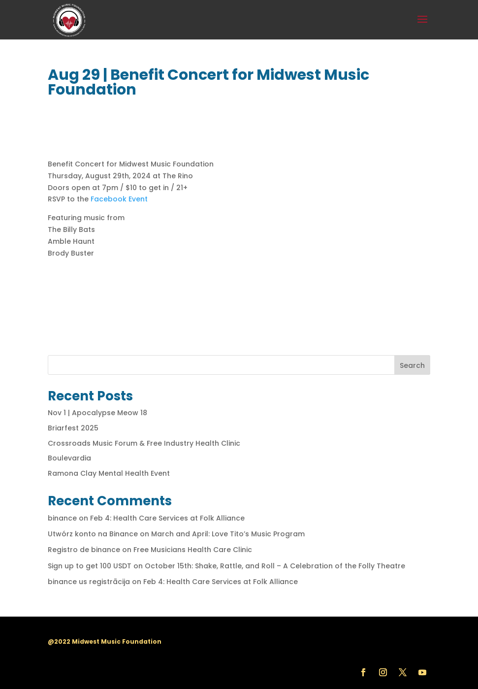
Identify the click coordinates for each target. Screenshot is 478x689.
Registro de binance (84, 550)
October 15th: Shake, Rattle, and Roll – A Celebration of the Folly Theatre (275, 566)
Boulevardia (69, 458)
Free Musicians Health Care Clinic (192, 550)
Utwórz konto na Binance (93, 534)
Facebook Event (119, 199)
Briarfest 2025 (73, 428)
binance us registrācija (89, 582)
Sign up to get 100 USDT (89, 566)
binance (62, 518)
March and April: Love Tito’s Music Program (228, 534)
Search (412, 365)
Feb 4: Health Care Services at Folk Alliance (167, 518)
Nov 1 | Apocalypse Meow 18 (97, 413)
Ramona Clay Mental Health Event (109, 473)
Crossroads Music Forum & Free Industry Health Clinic (144, 443)
